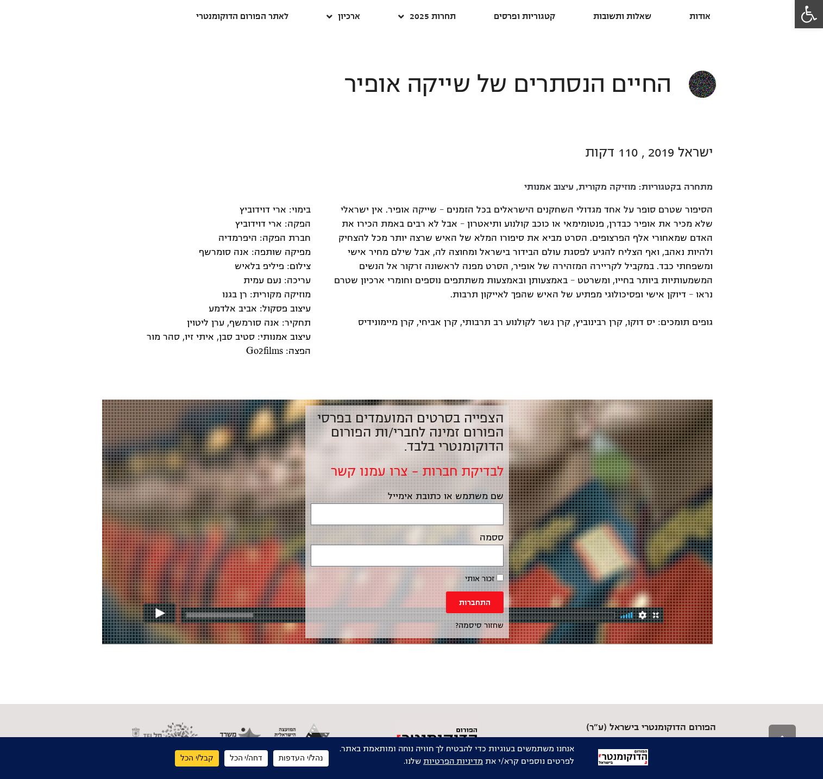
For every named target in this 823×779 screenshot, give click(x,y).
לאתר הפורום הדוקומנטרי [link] (242, 16)
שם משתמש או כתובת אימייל (446, 496)
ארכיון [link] (343, 17)
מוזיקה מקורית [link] (607, 187)
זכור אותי (484, 578)
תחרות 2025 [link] (427, 17)
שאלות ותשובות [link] (622, 16)
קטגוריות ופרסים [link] (524, 16)
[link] (809, 14)
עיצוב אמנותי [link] (549, 187)
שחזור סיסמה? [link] (479, 625)
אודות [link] (700, 16)
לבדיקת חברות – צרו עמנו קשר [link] (417, 471)
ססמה (492, 538)
